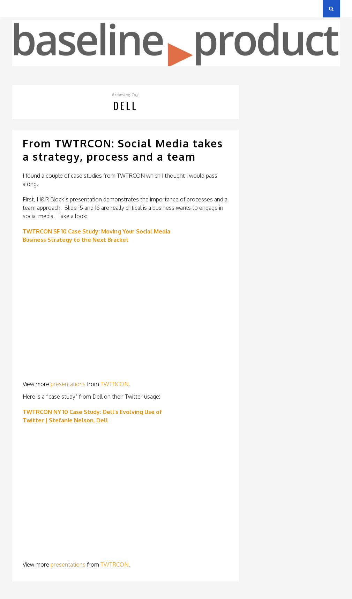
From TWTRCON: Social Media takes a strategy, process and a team (123, 150)
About (95, 8)
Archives (22, 8)
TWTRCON (114, 384)
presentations (68, 384)
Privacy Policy (60, 8)
